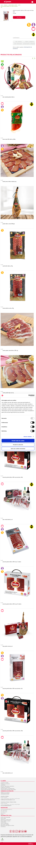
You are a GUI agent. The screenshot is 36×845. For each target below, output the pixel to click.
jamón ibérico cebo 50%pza (9, 223)
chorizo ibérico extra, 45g (8, 308)
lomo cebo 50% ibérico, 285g (9, 139)
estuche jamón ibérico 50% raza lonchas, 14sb (13, 477)
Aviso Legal (3, 818)
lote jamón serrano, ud (7, 646)
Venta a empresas (4, 823)
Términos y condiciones (6, 819)
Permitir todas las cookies (18, 440)
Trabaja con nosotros (5, 783)
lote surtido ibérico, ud (7, 519)
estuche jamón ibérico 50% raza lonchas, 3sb (9, 7)
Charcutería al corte (12, 5)
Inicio (2, 5)
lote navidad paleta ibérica (8, 97)
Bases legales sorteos (5, 820)
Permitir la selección (18, 444)
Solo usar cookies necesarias (18, 448)
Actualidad (3, 785)
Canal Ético (3, 826)
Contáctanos (3, 822)
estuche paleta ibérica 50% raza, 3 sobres (12, 561)
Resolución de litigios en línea (7, 825)
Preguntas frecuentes (5, 787)
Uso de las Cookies (5, 824)
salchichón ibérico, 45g (8, 266)
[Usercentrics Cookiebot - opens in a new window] (28, 395)
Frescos (5, 5)
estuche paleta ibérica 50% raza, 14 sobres (12, 604)
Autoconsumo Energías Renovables (8, 789)
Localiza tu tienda (4, 782)
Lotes (19, 5)
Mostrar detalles (28, 436)
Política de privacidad (5, 817)
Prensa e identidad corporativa (7, 786)
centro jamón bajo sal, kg (8, 392)
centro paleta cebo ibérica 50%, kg (10, 350)
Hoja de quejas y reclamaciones (7, 788)
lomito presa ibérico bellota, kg (9, 181)
